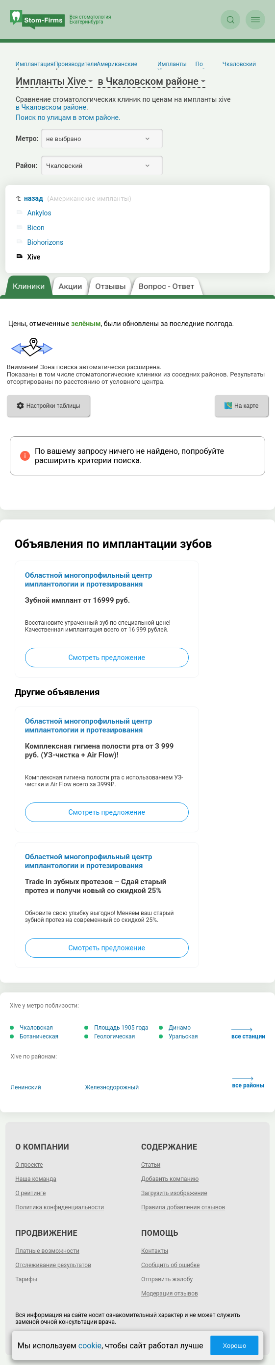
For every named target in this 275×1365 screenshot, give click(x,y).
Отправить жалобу (167, 1279)
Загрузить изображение (174, 1193)
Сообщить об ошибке (170, 1265)
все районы (248, 1083)
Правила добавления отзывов (183, 1207)
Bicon (36, 228)
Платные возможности (47, 1250)
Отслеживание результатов (53, 1265)
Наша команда (35, 1179)
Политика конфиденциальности (59, 1207)
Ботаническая (34, 1036)
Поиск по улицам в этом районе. (68, 117)
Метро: (27, 138)
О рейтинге (30, 1193)
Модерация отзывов (169, 1293)
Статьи (150, 1164)
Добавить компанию (170, 1179)
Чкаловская (31, 1027)
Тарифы (26, 1279)
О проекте (29, 1164)
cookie (89, 1345)
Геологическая (109, 1036)
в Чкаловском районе (51, 107)
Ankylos (39, 213)
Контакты (154, 1250)
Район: (26, 165)
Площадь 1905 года (116, 1027)
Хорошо (234, 1345)
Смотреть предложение (106, 657)
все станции (248, 1034)
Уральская (178, 1036)
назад (77, 198)
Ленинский (26, 1087)
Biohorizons (45, 242)
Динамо (175, 1027)
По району (205, 67)
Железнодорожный (112, 1087)
